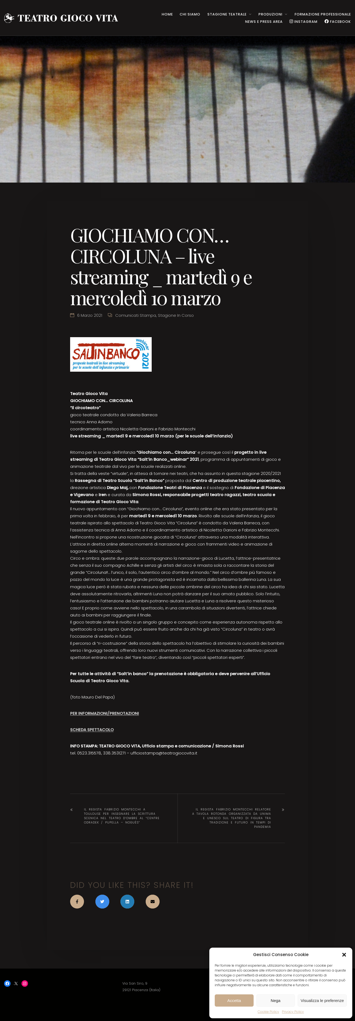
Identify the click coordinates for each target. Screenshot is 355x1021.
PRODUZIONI (270, 14)
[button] (344, 954)
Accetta (234, 1000)
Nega (276, 1000)
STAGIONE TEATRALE (227, 14)
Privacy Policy (293, 1011)
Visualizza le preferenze (322, 1000)
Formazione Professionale (323, 14)
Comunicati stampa (135, 315)
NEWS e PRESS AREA (264, 21)
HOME (167, 14)
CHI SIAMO (190, 14)
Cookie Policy (268, 1011)
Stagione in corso (176, 315)
